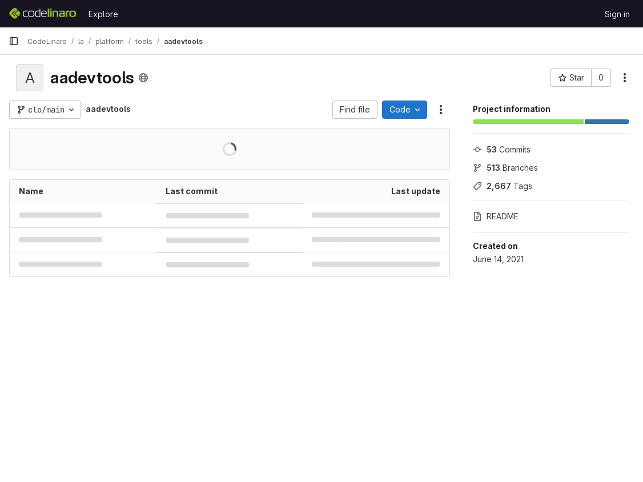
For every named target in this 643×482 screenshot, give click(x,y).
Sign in (617, 14)
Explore (103, 14)
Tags (502, 186)
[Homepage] (42, 14)
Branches (505, 167)
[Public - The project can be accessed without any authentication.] (143, 77)
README (496, 216)
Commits (502, 149)
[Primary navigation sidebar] (14, 41)
